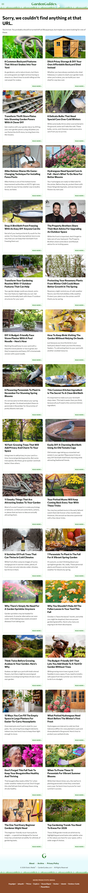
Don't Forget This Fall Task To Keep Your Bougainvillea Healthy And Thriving (22, 773)
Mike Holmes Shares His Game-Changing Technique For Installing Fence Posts (22, 173)
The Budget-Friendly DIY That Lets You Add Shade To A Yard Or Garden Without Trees (64, 663)
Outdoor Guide (73, 884)
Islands (63, 884)
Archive (41, 863)
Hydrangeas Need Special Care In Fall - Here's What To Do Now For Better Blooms (64, 173)
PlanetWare (45, 887)
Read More (36, 86)
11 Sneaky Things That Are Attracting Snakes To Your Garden (22, 501)
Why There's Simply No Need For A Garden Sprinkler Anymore (22, 607)
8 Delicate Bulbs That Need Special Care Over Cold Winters (64, 118)
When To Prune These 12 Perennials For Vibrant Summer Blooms (63, 773)
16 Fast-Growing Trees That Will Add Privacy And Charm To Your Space (22, 447)
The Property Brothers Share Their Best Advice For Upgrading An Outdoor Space (64, 228)
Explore (36, 884)
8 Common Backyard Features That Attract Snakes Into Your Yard (20, 64)
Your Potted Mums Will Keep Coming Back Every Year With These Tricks (63, 502)
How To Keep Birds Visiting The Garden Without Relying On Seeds (65, 337)
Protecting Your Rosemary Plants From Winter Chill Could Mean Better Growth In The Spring (65, 283)
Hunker (56, 884)
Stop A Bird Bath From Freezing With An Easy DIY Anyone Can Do (22, 227)
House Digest (46, 884)
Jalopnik (21, 884)
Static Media (30, 867)
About (31, 863)
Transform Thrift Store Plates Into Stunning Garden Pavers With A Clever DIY (20, 119)
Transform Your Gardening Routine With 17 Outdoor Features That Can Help (19, 283)
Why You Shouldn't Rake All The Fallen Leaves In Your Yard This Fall (64, 608)
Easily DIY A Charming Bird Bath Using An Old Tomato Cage (64, 446)
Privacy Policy (53, 863)
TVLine (28, 884)
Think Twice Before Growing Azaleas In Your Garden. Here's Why (21, 663)
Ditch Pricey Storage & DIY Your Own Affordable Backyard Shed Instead (64, 64)
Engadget (12, 884)
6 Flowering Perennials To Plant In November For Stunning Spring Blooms (22, 392)
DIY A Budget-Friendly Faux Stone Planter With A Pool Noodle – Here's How (19, 338)
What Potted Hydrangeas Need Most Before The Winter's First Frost (63, 718)
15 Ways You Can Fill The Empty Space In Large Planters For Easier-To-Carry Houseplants (21, 718)
